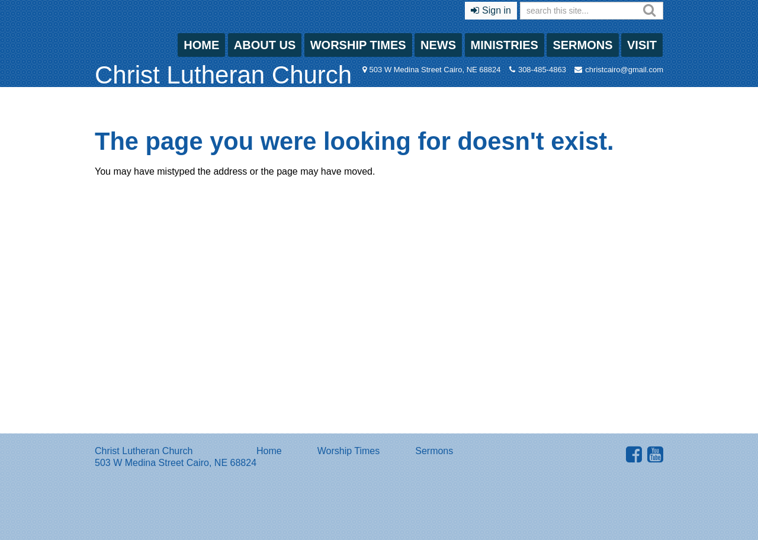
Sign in (496, 10)
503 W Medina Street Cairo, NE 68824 (435, 69)
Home (201, 45)
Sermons (582, 45)
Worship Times (358, 45)
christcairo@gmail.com (624, 69)
